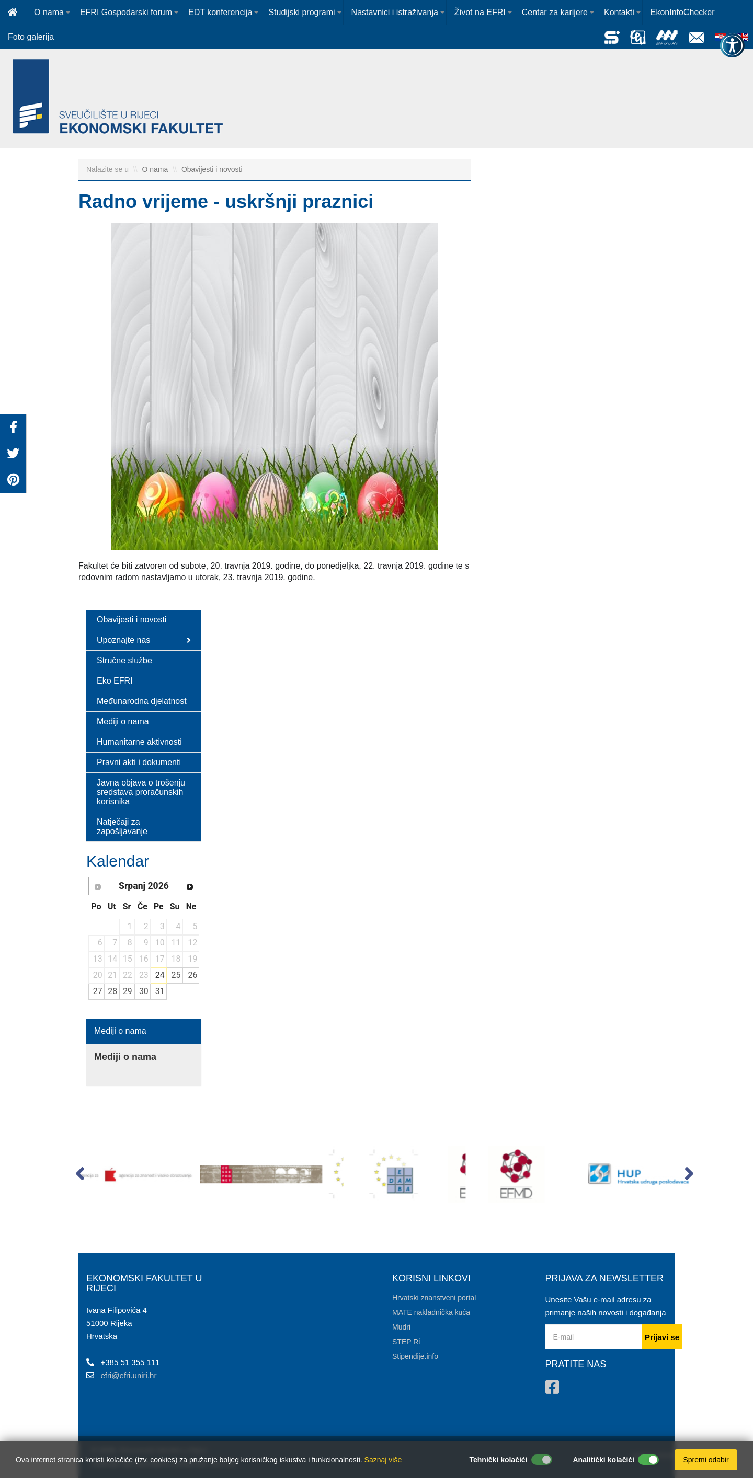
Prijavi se (662, 1337)
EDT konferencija (220, 12)
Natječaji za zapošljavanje (122, 826)
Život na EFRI (480, 12)
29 (127, 991)
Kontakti (619, 12)
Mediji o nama (123, 721)
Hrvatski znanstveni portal (434, 1298)
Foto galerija (31, 36)
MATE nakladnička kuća (431, 1312)
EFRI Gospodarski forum (126, 12)
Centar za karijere (555, 12)
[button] (80, 1176)
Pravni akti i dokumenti (139, 762)
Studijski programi (301, 12)
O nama (49, 12)
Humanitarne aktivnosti (139, 741)
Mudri (401, 1327)
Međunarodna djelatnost (142, 701)
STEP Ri (406, 1341)
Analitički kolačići (604, 1460)
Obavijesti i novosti (212, 169)
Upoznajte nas (144, 640)
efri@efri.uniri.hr (129, 1375)
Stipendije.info (415, 1356)
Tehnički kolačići (498, 1460)
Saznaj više (383, 1460)
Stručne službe (124, 660)
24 (160, 975)
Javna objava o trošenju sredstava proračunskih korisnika (141, 792)
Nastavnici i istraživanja (394, 12)
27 (97, 991)
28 (112, 991)
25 (176, 975)
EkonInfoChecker (683, 12)
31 (160, 991)
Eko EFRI (114, 680)
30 (144, 991)
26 (193, 975)
